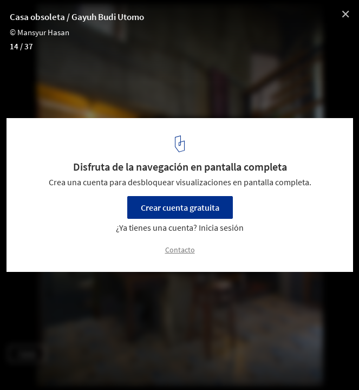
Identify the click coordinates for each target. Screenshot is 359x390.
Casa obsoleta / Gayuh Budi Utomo (77, 17)
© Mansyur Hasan (39, 32)
